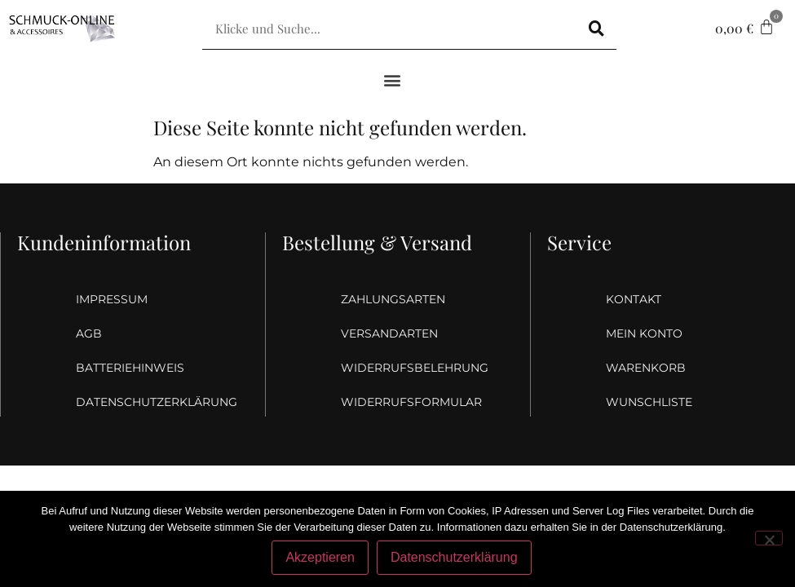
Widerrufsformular (399, 402)
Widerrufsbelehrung (399, 367)
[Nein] (769, 538)
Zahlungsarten (393, 299)
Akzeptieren (320, 557)
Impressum (112, 299)
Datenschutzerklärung (134, 402)
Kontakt (633, 299)
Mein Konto (644, 333)
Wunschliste (649, 402)
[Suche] (596, 28)
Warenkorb (646, 367)
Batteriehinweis (130, 367)
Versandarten (389, 333)
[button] (391, 79)
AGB (89, 333)
